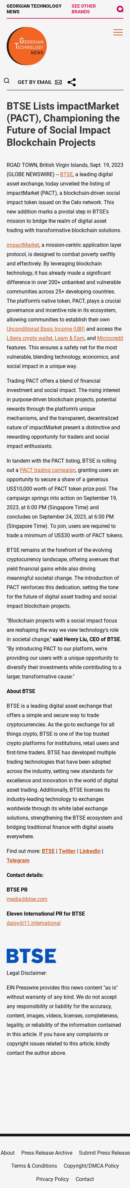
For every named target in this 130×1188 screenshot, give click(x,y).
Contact (85, 1179)
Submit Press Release (104, 1153)
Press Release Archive (46, 1153)
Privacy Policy (52, 1179)
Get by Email (40, 82)
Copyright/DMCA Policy (91, 1166)
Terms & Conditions (34, 1166)
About (8, 1153)
